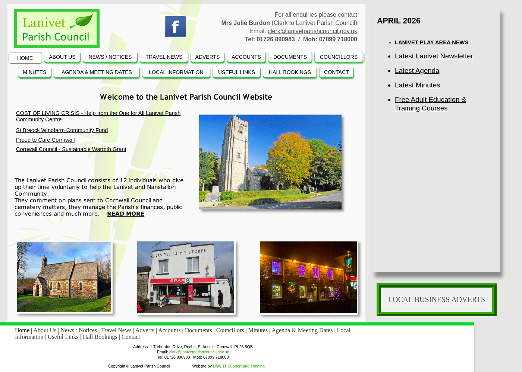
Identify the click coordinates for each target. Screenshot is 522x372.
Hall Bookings (101, 337)
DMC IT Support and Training (239, 366)
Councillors (231, 330)
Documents (199, 330)
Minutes (258, 330)
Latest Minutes (417, 85)
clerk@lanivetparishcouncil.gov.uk (312, 31)
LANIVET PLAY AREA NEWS (431, 42)
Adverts (145, 330)
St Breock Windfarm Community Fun (60, 130)
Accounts (170, 330)
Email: (162, 352)
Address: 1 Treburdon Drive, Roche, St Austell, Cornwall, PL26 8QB (193, 346)
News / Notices (79, 330)
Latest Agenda (417, 70)
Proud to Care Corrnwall (45, 140)
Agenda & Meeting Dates (302, 330)
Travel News (117, 330)
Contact (131, 337)
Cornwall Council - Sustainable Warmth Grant (71, 149)
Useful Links (64, 337)
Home (23, 330)
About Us (45, 330)
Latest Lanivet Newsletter (434, 56)
